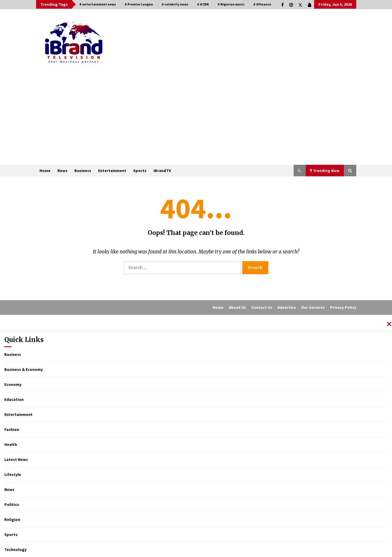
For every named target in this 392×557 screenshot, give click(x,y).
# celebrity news (175, 4)
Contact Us (261, 307)
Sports (140, 170)
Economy (12, 384)
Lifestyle (12, 474)
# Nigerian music (231, 4)
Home (45, 170)
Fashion (11, 429)
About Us (237, 307)
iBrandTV (162, 170)
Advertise (286, 307)
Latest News (16, 459)
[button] (300, 170)
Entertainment (112, 170)
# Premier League (139, 4)
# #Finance (262, 4)
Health (10, 444)
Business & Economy (23, 369)
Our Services (313, 307)
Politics (11, 504)
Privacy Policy (343, 307)
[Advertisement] (196, 121)
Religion (12, 519)
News (62, 170)
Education (14, 399)
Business (82, 170)
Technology (15, 549)
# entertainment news (97, 4)
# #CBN (203, 4)
